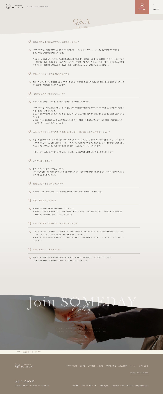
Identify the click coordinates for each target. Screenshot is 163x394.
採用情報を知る (111, 366)
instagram (104, 386)
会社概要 (82, 366)
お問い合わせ (143, 366)
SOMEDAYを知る (71, 366)
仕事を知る (91, 366)
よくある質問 (122, 366)
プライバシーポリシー (88, 385)
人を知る (100, 366)
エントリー (133, 366)
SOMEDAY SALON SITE (139, 373)
